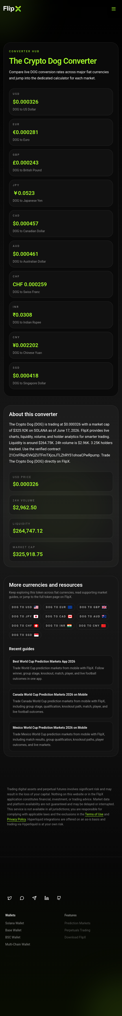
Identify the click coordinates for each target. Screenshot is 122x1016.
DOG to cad (59, 616)
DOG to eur (59, 607)
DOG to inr (59, 625)
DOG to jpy (25, 616)
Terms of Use (94, 814)
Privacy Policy (16, 819)
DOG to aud (93, 616)
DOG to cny (92, 625)
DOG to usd (25, 607)
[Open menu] (113, 9)
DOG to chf (25, 625)
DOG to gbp (93, 607)
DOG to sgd (25, 635)
